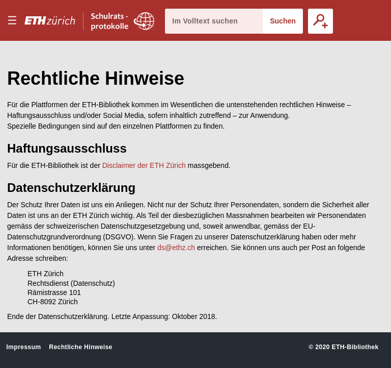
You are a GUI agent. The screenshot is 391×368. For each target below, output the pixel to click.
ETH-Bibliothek (354, 347)
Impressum (23, 347)
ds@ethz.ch (176, 247)
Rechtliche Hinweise (80, 347)
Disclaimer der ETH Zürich (144, 165)
